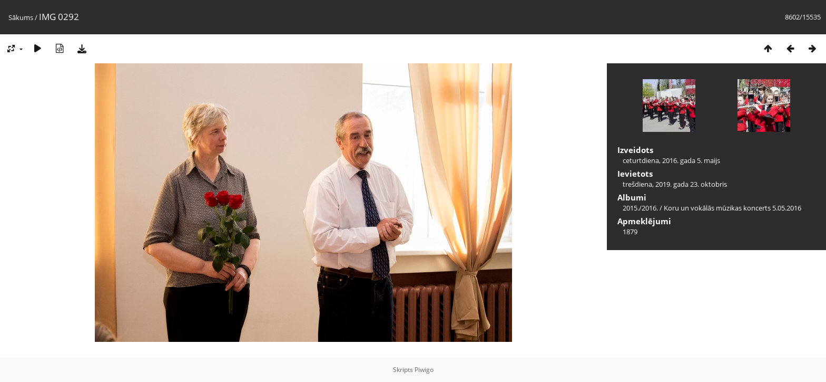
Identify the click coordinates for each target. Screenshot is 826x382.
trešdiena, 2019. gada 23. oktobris (675, 184)
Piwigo (424, 369)
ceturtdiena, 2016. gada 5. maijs (671, 160)
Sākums (20, 17)
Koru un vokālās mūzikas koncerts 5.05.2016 (732, 208)
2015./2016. (640, 208)
